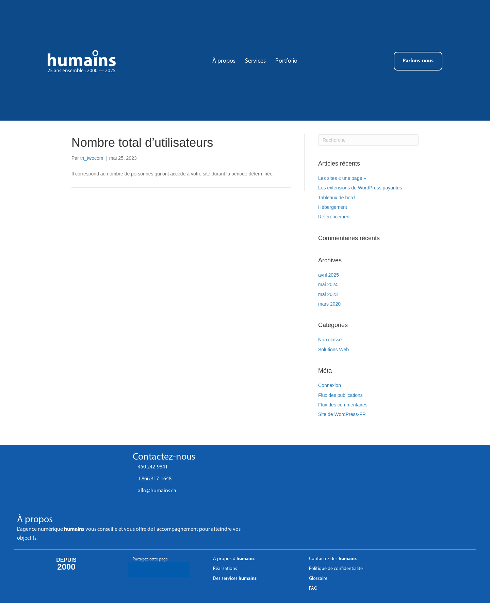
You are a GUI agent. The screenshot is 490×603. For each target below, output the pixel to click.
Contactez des (333, 558)
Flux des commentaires (343, 404)
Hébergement (332, 207)
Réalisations (225, 568)
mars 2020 (329, 304)
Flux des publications (340, 395)
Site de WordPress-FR (342, 414)
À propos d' (234, 558)
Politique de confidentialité (336, 568)
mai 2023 (328, 294)
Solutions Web (333, 349)
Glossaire (318, 578)
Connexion (329, 385)
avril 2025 (328, 275)
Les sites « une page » (342, 178)
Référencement (334, 216)
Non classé (330, 339)
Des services (235, 578)
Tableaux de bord (336, 197)
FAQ (313, 588)
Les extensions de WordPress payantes (360, 187)
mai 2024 (328, 284)
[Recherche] (368, 140)
